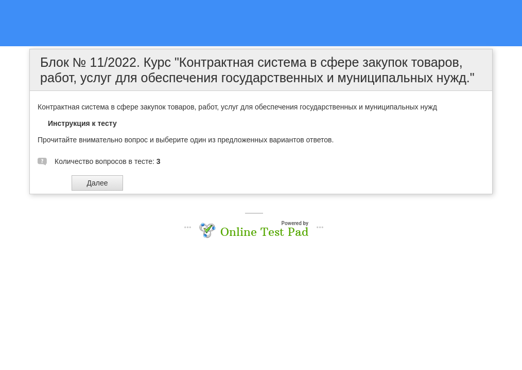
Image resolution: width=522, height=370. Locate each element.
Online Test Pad (264, 231)
